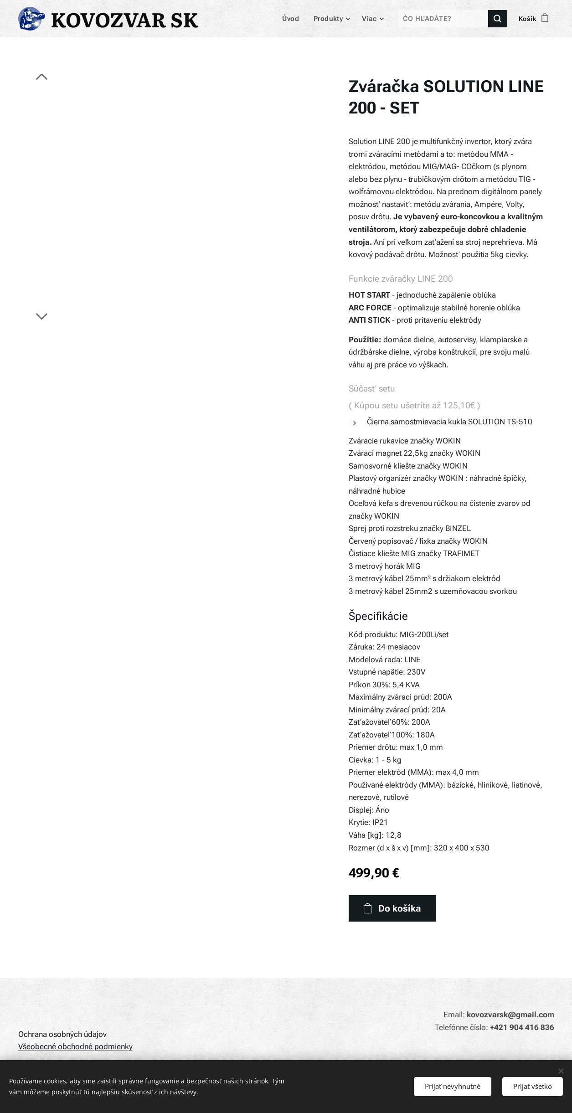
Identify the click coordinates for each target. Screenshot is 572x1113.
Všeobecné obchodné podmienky (75, 1046)
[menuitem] (295, 18)
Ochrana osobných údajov (62, 1034)
